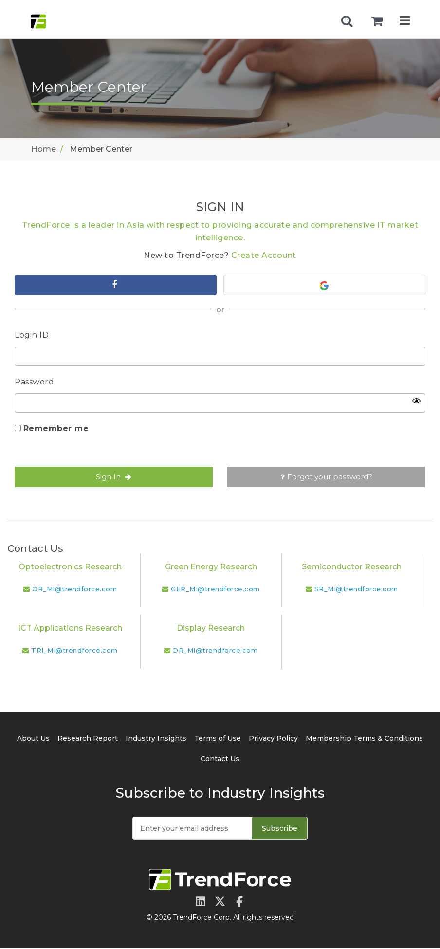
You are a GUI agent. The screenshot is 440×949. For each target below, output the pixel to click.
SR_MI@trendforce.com (356, 590)
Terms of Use (217, 739)
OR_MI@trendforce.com (74, 590)
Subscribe (279, 829)
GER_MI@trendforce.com (215, 590)
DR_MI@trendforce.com (215, 651)
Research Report (87, 739)
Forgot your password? (326, 477)
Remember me (56, 429)
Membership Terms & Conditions (364, 739)
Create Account (263, 255)
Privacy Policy (273, 739)
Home (43, 149)
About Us (33, 739)
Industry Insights (156, 739)
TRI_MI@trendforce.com (74, 651)
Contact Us (220, 759)
